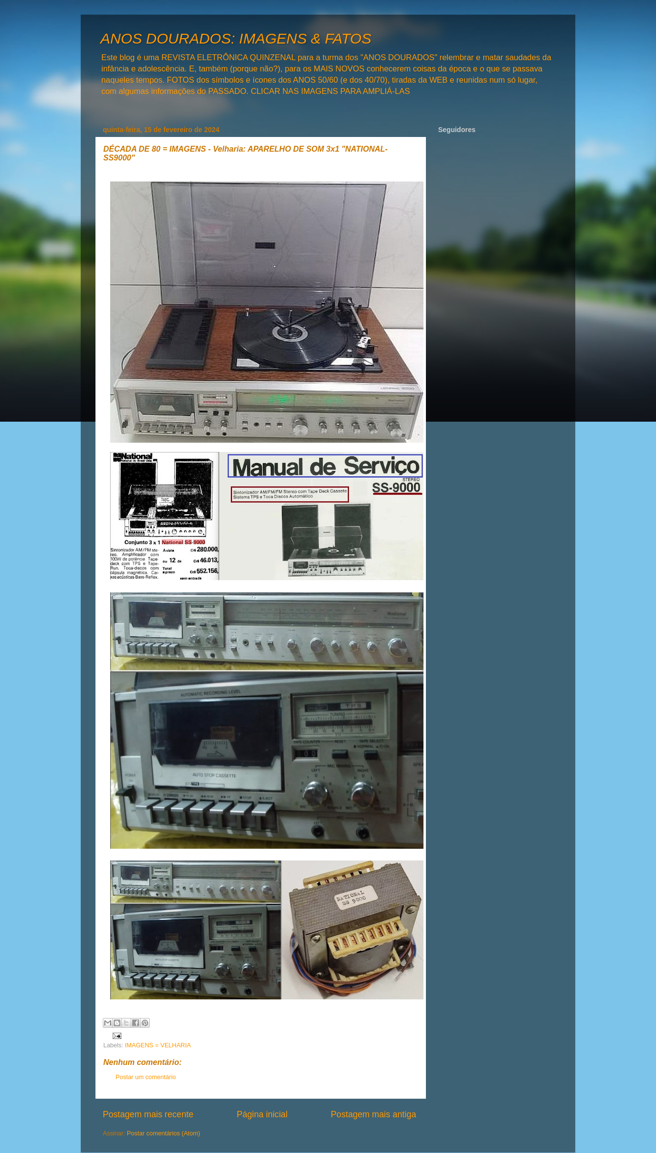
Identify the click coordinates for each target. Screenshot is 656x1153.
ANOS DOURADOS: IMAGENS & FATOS (235, 38)
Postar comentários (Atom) (163, 1133)
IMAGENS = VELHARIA (158, 1045)
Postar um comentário (146, 1077)
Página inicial (261, 1114)
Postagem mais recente (148, 1114)
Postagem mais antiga (373, 1114)
